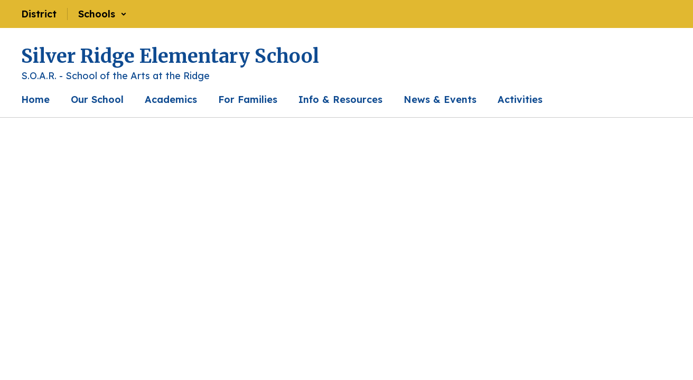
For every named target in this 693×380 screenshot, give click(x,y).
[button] (102, 14)
